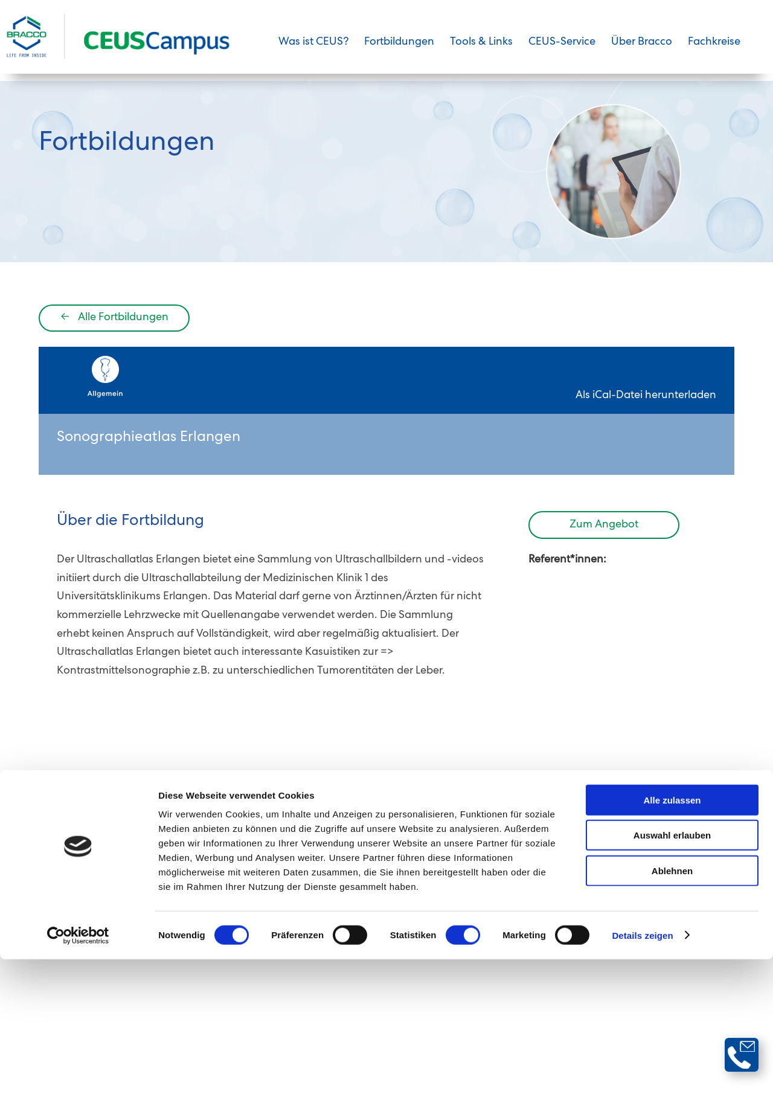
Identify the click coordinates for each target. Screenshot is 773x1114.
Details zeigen (642, 1090)
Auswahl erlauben (672, 990)
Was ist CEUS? (313, 50)
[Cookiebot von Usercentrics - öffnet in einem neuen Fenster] (78, 1090)
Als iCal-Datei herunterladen (646, 428)
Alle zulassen (672, 955)
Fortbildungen (399, 50)
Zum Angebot (603, 558)
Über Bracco (641, 50)
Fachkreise (714, 50)
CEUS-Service (561, 50)
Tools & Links (481, 50)
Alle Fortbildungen (114, 351)
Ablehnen (672, 1025)
